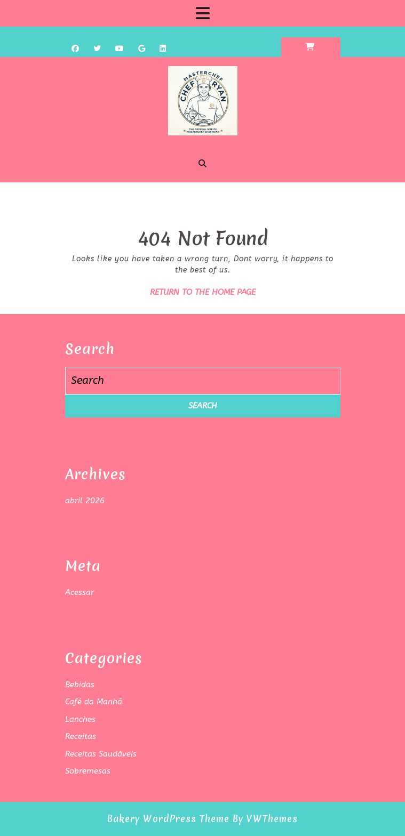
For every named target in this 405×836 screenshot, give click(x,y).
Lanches (80, 719)
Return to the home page (203, 292)
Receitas (80, 736)
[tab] (202, 13)
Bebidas (79, 684)
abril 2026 (85, 500)
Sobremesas (87, 771)
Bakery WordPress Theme (168, 819)
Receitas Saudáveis (101, 754)
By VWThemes (265, 819)
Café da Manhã (93, 701)
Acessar (79, 592)
